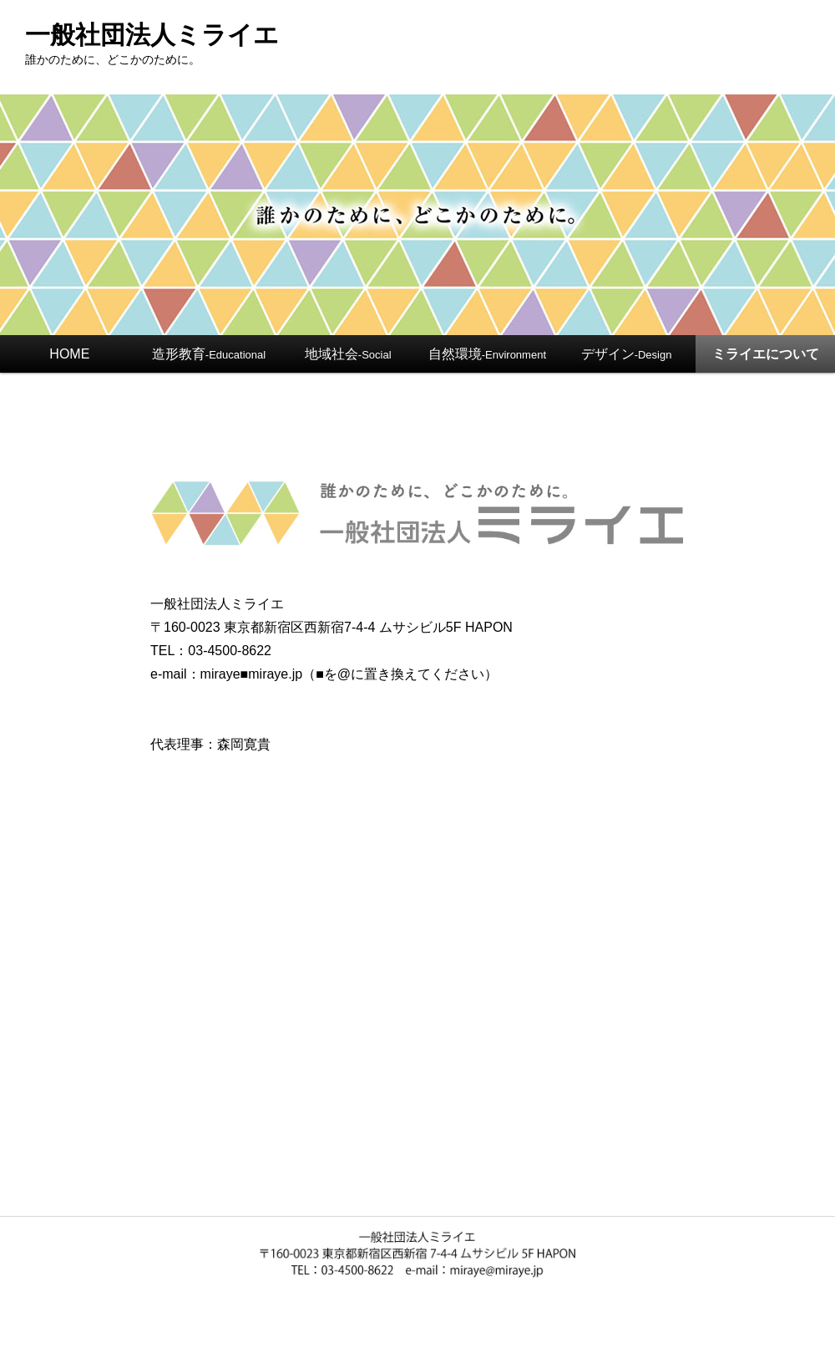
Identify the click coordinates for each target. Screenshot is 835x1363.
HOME (69, 354)
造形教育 (209, 354)
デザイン (626, 354)
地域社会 (348, 354)
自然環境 (487, 354)
